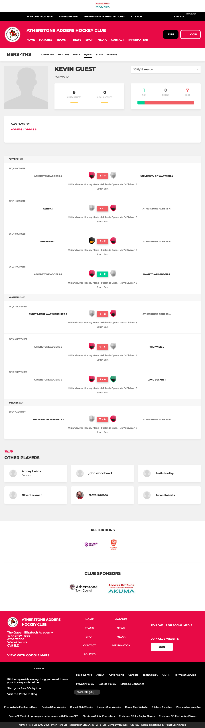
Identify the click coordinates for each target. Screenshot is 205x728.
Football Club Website (54, 707)
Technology (150, 674)
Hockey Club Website (109, 707)
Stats (99, 54)
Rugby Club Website (136, 707)
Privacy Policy (85, 684)
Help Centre (84, 674)
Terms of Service (185, 674)
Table (76, 54)
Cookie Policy (107, 684)
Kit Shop (136, 16)
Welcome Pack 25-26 (40, 16)
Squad (88, 54)
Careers (133, 674)
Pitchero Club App (162, 707)
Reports (111, 54)
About (100, 674)
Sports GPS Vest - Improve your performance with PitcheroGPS (43, 716)
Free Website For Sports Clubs (20, 707)
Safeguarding (68, 16)
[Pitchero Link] (193, 18)
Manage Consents (132, 684)
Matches (63, 54)
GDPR (166, 674)
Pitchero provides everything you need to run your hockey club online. (37, 681)
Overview (47, 54)
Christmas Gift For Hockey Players (177, 716)
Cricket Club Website (81, 707)
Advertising (116, 674)
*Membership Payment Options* (104, 16)
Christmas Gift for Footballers (98, 716)
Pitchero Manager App (188, 707)
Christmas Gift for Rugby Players (137, 716)
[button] (30, 39)
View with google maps (28, 655)
